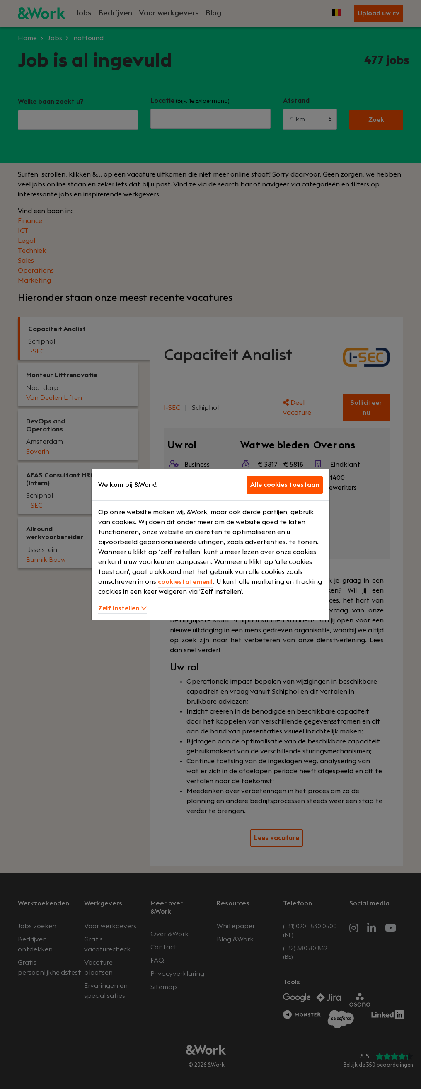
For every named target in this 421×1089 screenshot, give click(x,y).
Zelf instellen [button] (122, 608)
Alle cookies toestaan (284, 485)
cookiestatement (185, 581)
